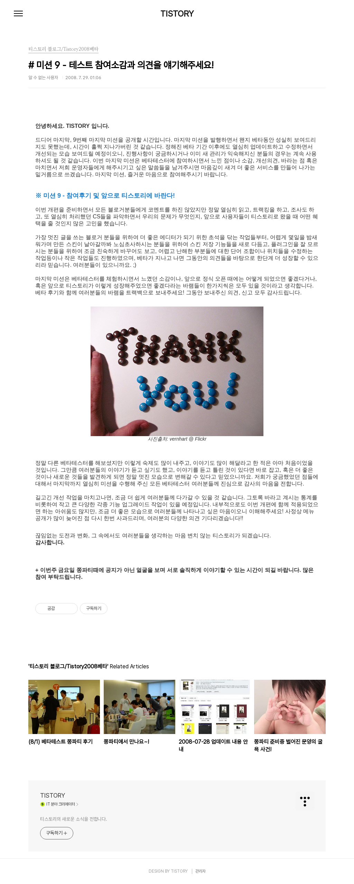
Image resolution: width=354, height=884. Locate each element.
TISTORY (177, 14)
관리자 (200, 871)
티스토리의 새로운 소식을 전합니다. (73, 819)
